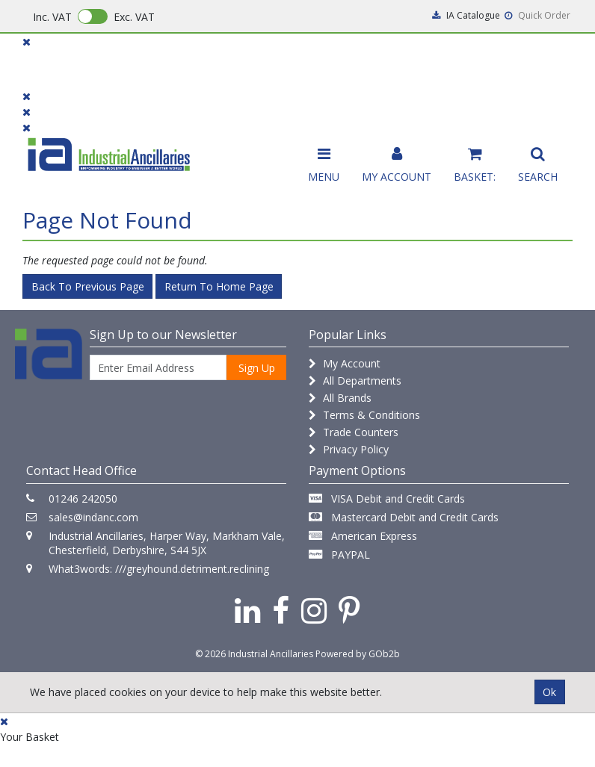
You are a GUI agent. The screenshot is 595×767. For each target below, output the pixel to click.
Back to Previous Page (87, 286)
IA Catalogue (466, 15)
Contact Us (273, 61)
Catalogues (449, 68)
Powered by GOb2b (357, 654)
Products (51, 61)
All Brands (340, 398)
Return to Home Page (219, 286)
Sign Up (256, 368)
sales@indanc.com (93, 517)
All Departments (355, 380)
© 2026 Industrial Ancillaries (254, 654)
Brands (197, 61)
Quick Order (537, 15)
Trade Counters (353, 432)
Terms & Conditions (364, 415)
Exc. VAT (134, 17)
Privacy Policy (349, 449)
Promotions (360, 61)
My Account (344, 363)
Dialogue (127, 61)
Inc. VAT (52, 17)
